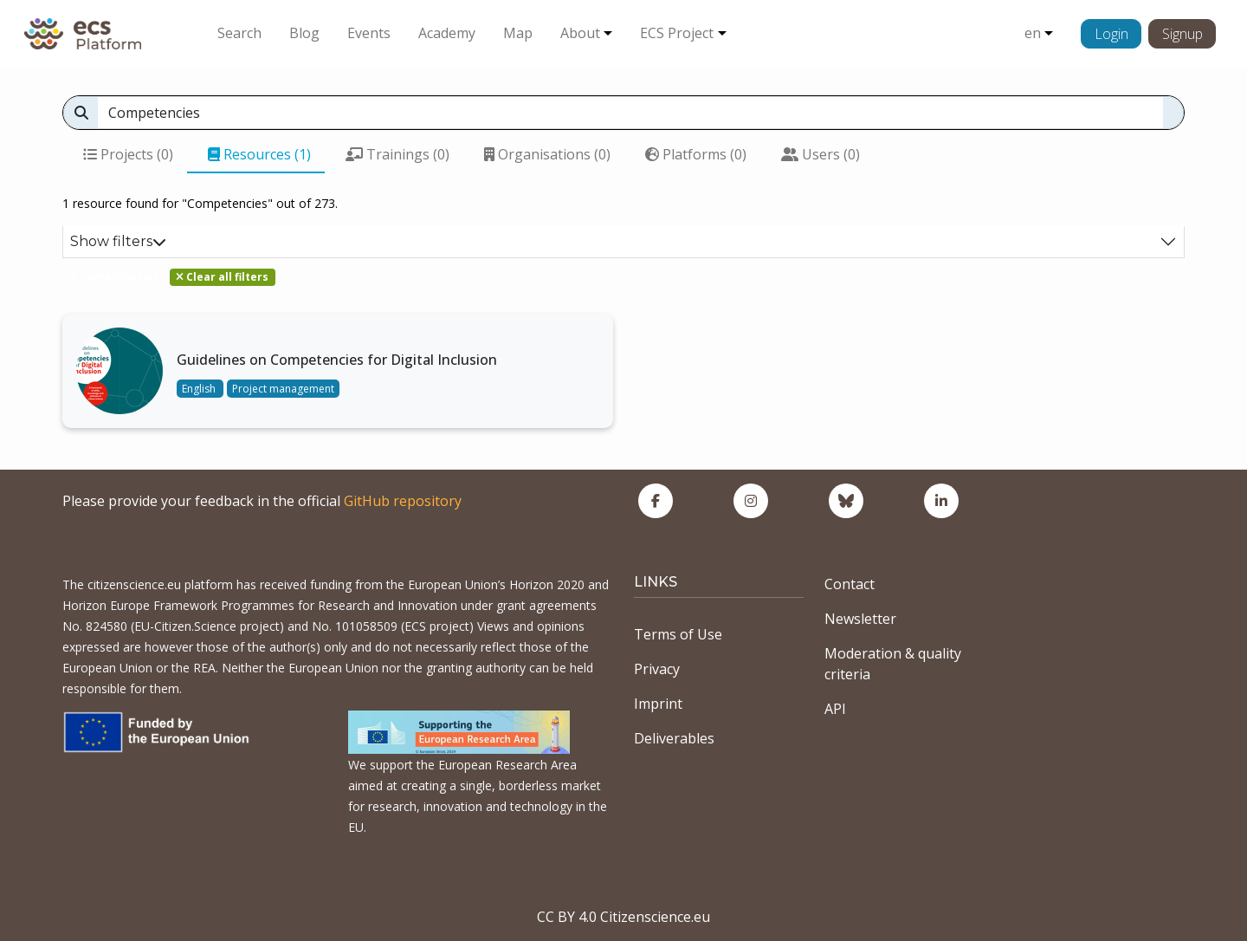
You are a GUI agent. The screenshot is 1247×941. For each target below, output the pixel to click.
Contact (849, 584)
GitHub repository (403, 500)
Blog (304, 32)
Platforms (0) (695, 154)
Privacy (657, 668)
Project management (283, 388)
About (580, 32)
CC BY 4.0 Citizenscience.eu (623, 916)
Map (518, 32)
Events (369, 32)
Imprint (658, 703)
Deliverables (674, 738)
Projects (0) (128, 154)
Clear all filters (222, 276)
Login (1111, 33)
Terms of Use (678, 634)
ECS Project (677, 32)
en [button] (1032, 32)
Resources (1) (259, 154)
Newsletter (860, 618)
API (835, 708)
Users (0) (820, 154)
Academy (446, 32)
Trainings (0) (397, 154)
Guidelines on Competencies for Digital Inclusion (337, 359)
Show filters (118, 241)
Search (239, 32)
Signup (1182, 33)
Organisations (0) (547, 154)
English (200, 388)
